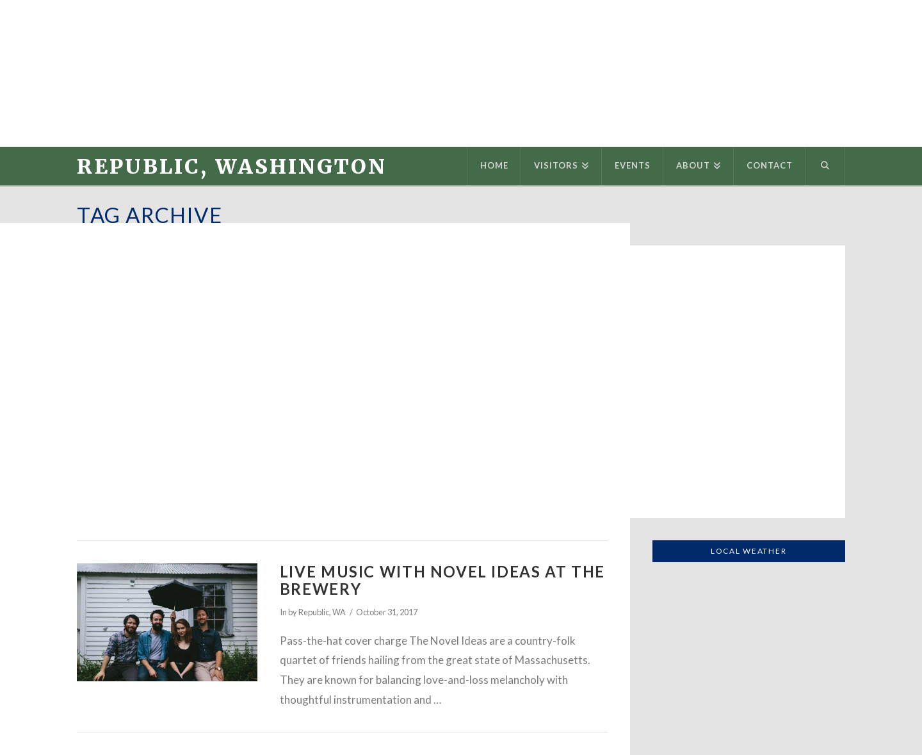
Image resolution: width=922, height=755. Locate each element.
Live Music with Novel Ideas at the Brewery (442, 580)
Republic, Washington (232, 166)
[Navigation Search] (825, 166)
